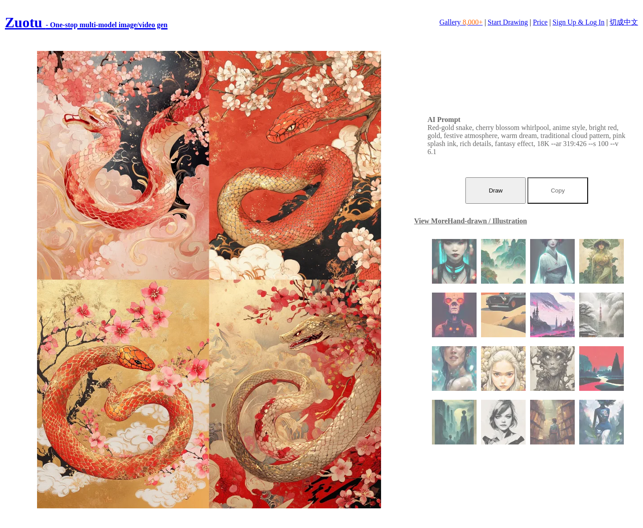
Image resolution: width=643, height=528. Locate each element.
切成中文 (624, 22)
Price (540, 22)
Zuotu (86, 22)
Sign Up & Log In (578, 22)
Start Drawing (508, 22)
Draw (495, 190)
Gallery (461, 22)
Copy (557, 190)
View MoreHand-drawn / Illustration (470, 221)
